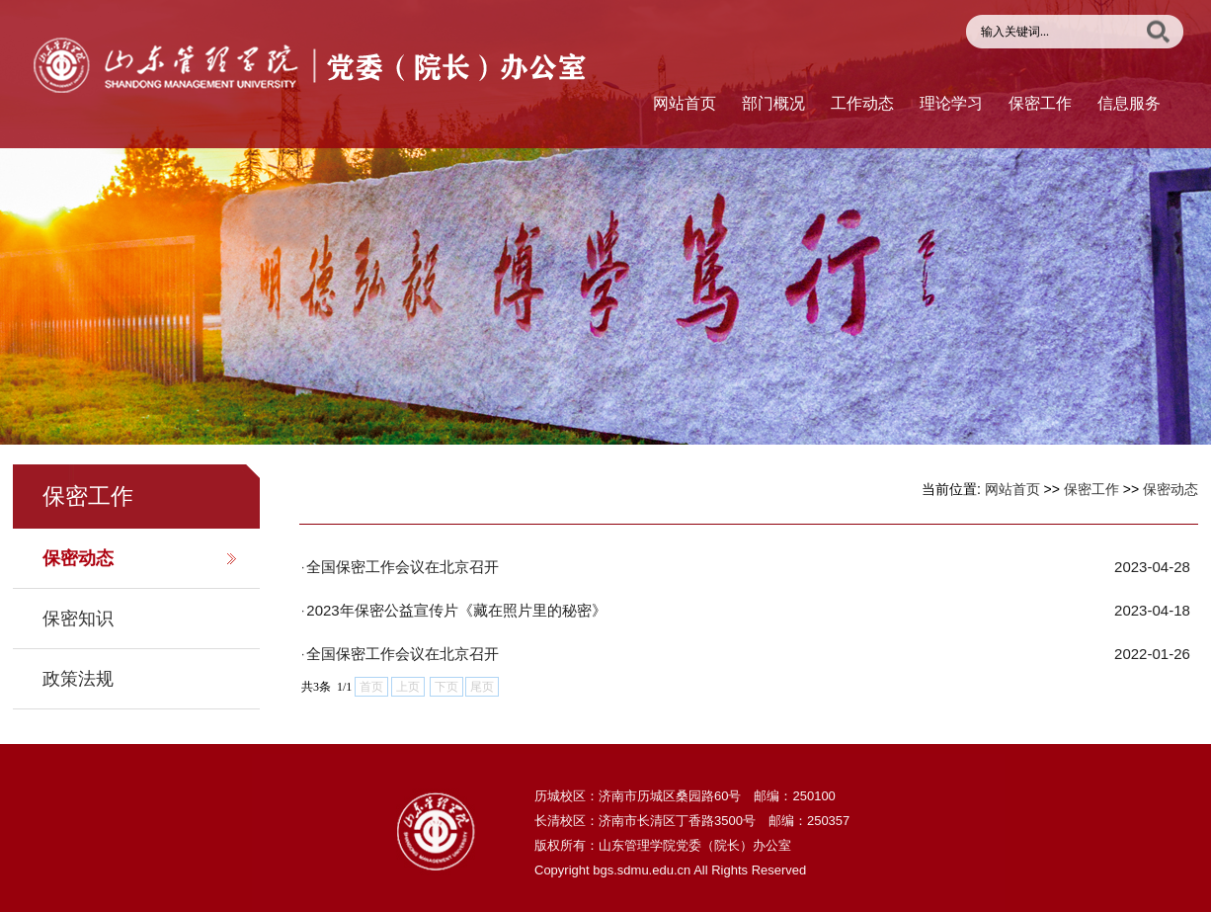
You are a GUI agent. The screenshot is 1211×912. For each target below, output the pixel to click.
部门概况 (773, 103)
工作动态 (862, 103)
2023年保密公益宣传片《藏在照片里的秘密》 (456, 610)
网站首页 (684, 103)
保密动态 (78, 558)
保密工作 (1040, 103)
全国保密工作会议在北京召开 (402, 566)
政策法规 (78, 679)
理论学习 (951, 103)
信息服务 (1129, 103)
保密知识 (78, 618)
